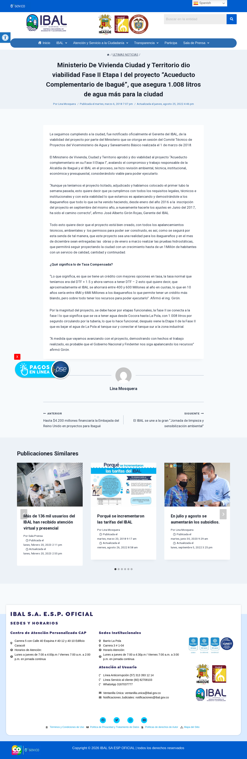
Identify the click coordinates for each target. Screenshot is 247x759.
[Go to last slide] (23, 514)
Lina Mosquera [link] (67, 103)
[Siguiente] (223, 514)
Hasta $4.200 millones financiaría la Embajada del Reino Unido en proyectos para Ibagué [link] (81, 419)
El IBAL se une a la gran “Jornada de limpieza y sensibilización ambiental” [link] (165, 419)
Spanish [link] (202, 3)
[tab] (115, 569)
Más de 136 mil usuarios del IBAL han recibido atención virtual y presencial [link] (49, 522)
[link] (5, 37)
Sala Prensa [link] (35, 535)
